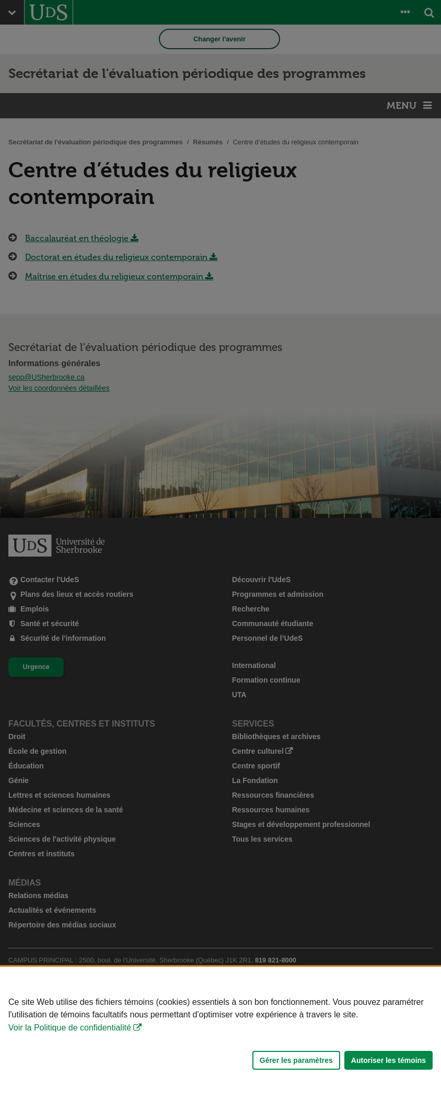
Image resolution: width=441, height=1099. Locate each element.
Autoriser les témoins (388, 1060)
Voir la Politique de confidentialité (69, 1027)
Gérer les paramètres (296, 1060)
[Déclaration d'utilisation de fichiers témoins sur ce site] (220, 1033)
